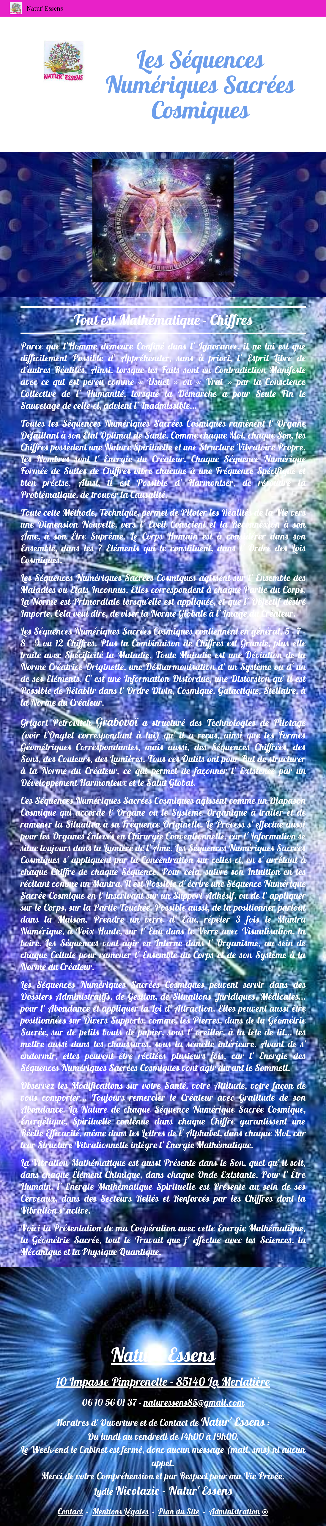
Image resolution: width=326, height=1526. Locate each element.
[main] (200, 84)
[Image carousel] (163, 224)
